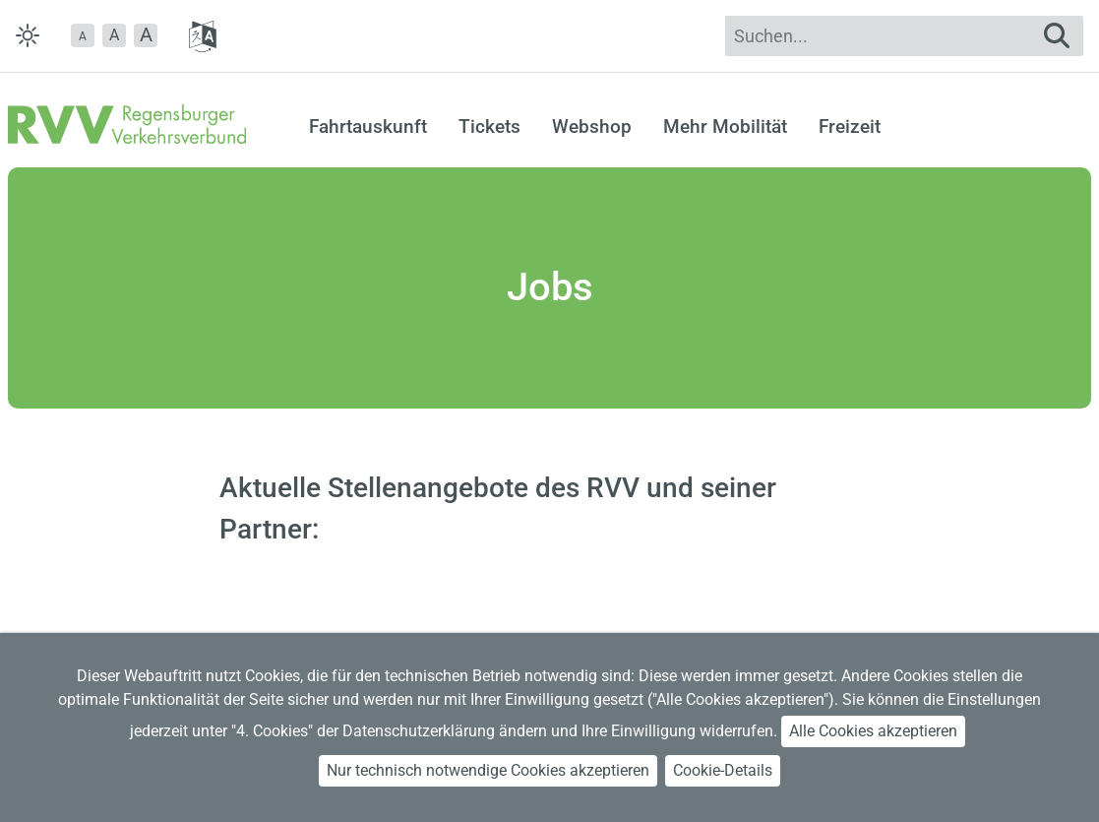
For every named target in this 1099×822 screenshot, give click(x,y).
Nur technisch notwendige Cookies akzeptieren (488, 770)
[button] (82, 35)
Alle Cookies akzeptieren (873, 731)
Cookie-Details (722, 770)
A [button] (114, 35)
